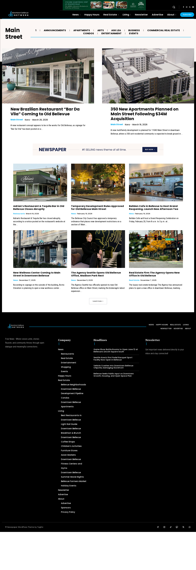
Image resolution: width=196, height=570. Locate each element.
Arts (100, 30)
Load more (98, 301)
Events (133, 33)
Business (134, 30)
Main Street (17, 120)
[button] (174, 7)
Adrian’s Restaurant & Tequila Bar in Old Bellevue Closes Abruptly (38, 207)
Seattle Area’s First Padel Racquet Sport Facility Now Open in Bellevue (113, 358)
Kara (27, 119)
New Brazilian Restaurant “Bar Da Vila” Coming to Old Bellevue (45, 111)
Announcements (54, 30)
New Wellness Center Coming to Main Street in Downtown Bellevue (36, 274)
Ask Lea (116, 30)
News (73, 214)
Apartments (81, 30)
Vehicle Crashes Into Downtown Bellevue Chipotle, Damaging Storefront (113, 366)
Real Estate (134, 280)
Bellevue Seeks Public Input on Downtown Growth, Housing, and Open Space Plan (114, 374)
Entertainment (111, 33)
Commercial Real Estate (163, 30)
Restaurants (19, 214)
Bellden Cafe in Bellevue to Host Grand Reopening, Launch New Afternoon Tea (153, 207)
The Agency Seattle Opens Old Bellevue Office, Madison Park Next (96, 274)
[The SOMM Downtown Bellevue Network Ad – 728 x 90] (104, 5)
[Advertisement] (80, 550)
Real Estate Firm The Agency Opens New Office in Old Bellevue (154, 274)
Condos (88, 33)
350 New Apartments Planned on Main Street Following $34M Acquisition (145, 114)
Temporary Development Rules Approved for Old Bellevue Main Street (97, 207)
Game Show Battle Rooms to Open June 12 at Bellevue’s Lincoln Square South (116, 350)
